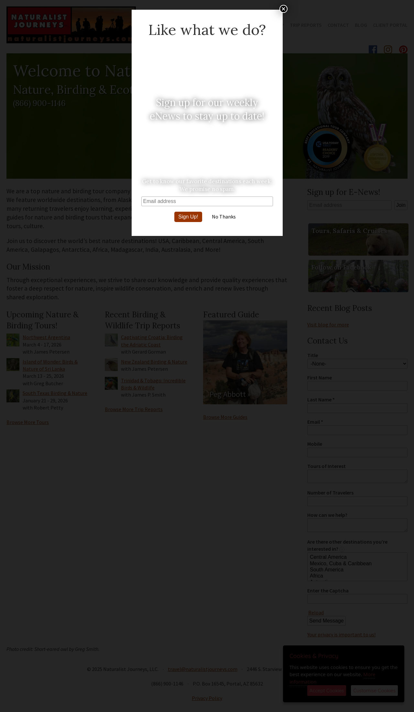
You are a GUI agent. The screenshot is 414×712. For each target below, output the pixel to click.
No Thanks (224, 216)
